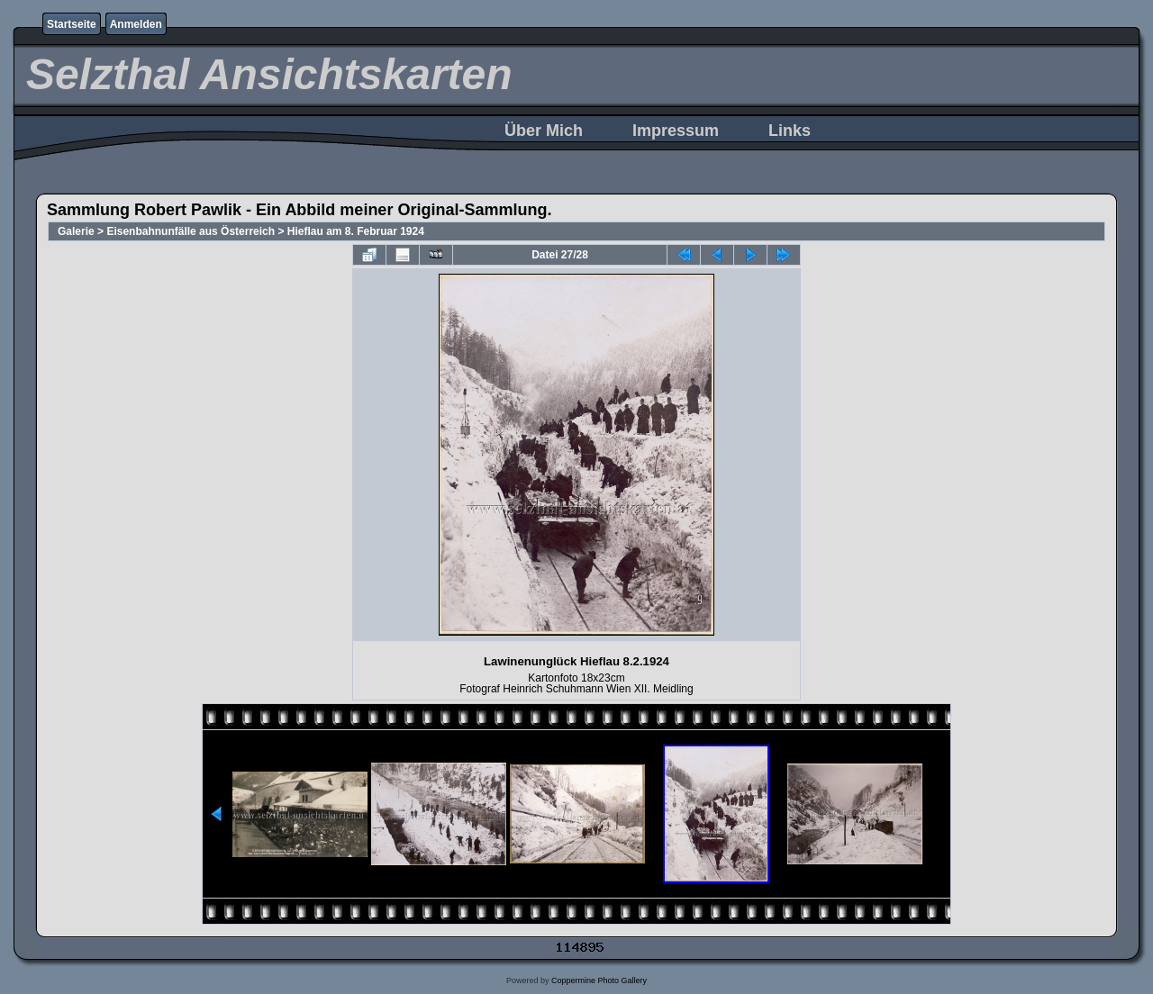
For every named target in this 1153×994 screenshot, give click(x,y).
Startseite (71, 24)
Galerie (76, 231)
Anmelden (136, 24)
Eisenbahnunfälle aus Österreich (190, 231)
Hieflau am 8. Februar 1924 (355, 231)
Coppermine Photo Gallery (599, 980)
